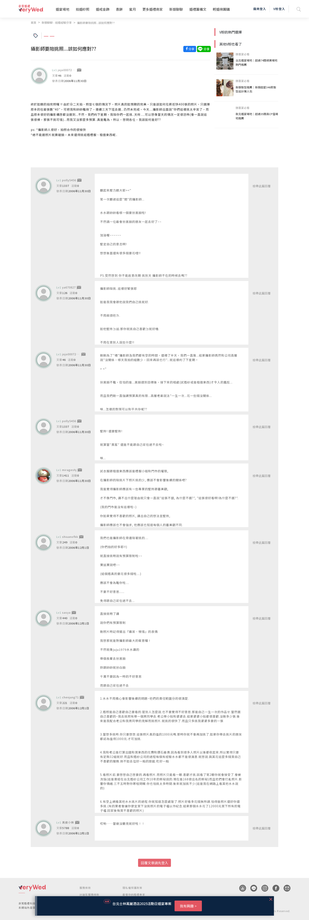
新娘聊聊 (176, 9)
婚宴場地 (62, 9)
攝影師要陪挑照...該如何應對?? (96, 23)
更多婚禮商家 (152, 9)
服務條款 (85, 887)
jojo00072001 (67, 70)
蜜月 (132, 9)
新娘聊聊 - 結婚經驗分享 (57, 22)
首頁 (33, 22)
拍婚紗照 (82, 9)
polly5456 (69, 180)
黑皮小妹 (68, 822)
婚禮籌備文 (197, 9)
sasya (66, 612)
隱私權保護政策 (132, 887)
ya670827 (69, 287)
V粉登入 (279, 9)
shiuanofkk (70, 537)
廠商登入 (259, 9)
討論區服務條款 (89, 894)
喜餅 (119, 9)
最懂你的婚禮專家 (133, 894)
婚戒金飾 (102, 9)
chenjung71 (70, 697)
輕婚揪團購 (221, 9)
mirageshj (69, 470)
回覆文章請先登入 (154, 862)
